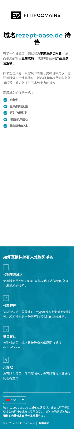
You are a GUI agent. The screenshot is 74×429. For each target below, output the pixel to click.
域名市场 (36, 407)
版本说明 (44, 423)
